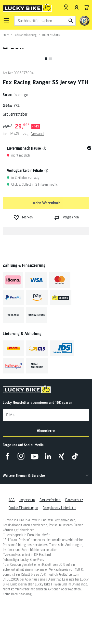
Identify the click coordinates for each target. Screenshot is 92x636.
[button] (6, 20)
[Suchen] (71, 21)
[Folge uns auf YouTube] (34, 456)
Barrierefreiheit (50, 500)
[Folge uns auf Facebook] (7, 456)
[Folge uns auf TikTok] (75, 456)
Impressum (27, 500)
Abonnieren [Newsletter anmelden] (46, 430)
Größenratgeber (15, 114)
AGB (12, 500)
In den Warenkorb (45, 203)
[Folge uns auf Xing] (61, 456)
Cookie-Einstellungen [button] (23, 508)
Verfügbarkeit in (25, 170)
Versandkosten (65, 520)
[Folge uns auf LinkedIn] (48, 456)
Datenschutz (74, 500)
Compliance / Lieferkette (59, 508)
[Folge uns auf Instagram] (21, 456)
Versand (37, 133)
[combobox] (45, 21)
